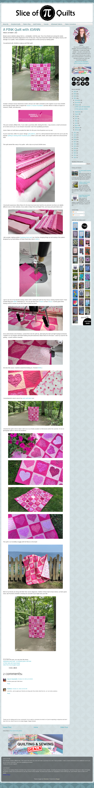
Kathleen (9, 688)
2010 (75, 157)
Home (36, 727)
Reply (8, 683)
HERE (37, 239)
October (77, 104)
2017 (75, 141)
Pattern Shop (27, 24)
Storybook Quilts (15, 24)
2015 (75, 146)
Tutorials (46, 24)
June (76, 118)
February (77, 127)
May (76, 120)
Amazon (41, 301)
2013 (75, 150)
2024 (75, 93)
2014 (75, 148)
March (76, 125)
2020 (75, 135)
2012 (75, 153)
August (77, 114)
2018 (75, 139)
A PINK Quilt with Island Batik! (11, 663)
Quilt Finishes (37, 24)
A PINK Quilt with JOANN (81, 109)
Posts (75, 212)
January (77, 129)
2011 (75, 155)
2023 (75, 96)
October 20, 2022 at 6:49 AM (25, 679)
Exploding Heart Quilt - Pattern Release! (84, 196)
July (76, 116)
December (78, 100)
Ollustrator (46, 779)
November (78, 102)
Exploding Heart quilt (26, 237)
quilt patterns (31, 133)
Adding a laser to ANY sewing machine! (84, 183)
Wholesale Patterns (56, 24)
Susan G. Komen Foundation (35, 105)
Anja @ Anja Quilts (12, 679)
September (78, 111)
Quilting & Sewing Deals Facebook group (19, 135)
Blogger (58, 779)
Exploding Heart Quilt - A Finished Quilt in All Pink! (17, 661)
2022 (75, 98)
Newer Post (7, 727)
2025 (75, 91)
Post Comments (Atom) (16, 730)
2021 (75, 132)
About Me (5, 24)
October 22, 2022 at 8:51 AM (20, 688)
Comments (76, 215)
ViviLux (50, 301)
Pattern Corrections (70, 24)
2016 (75, 144)
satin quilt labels (27, 398)
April (76, 123)
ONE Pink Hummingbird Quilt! (11, 665)
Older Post (64, 727)
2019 (75, 137)
